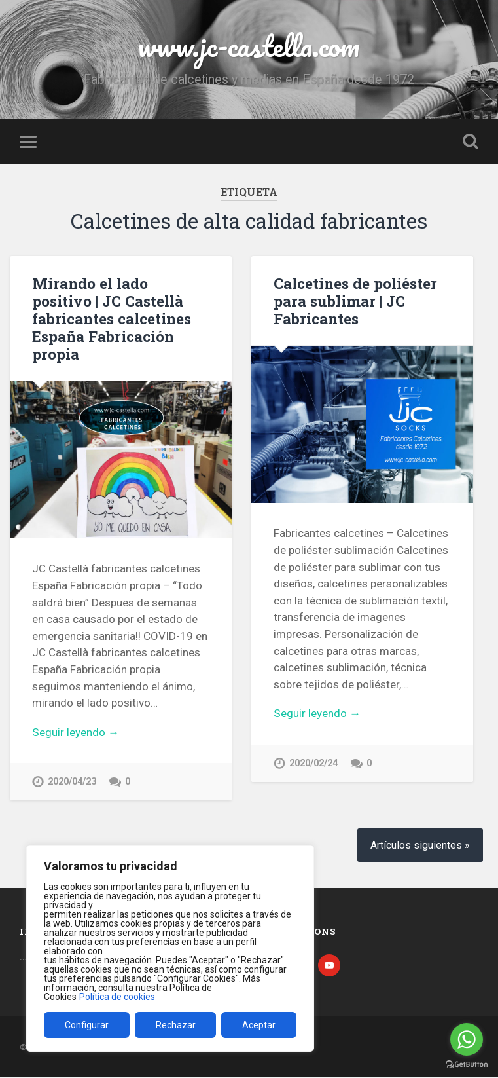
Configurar (87, 1025)
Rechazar (176, 1025)
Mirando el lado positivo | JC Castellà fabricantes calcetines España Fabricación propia (111, 318)
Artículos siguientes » (420, 846)
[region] (170, 948)
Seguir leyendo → (75, 732)
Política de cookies (117, 997)
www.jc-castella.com (248, 45)
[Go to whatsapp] (466, 1039)
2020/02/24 (313, 763)
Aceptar (259, 1025)
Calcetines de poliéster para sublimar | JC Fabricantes (355, 300)
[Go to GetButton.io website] (467, 1064)
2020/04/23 (72, 781)
